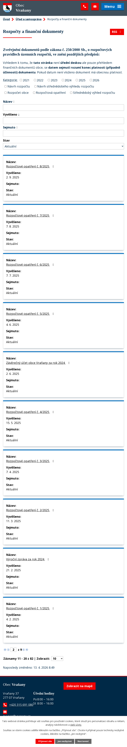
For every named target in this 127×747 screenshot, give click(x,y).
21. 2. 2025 (13, 570)
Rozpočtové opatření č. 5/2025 (30, 314)
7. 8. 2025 (12, 226)
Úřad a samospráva (29, 19)
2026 (96, 80)
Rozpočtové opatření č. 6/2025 (30, 265)
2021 (26, 80)
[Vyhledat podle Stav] (63, 146)
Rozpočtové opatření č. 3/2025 (30, 461)
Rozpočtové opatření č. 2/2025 (30, 510)
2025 (82, 80)
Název (7, 102)
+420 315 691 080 (21, 705)
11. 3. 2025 (13, 521)
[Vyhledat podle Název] (63, 107)
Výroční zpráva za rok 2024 (28, 559)
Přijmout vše (45, 741)
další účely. (76, 724)
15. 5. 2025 (13, 423)
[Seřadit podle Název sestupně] (14, 102)
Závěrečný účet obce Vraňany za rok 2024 (38, 363)
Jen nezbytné (65, 741)
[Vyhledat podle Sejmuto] (63, 133)
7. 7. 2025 (12, 275)
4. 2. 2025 (12, 619)
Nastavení (83, 741)
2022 (40, 80)
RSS (117, 32)
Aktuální (12, 195)
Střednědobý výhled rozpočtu (94, 93)
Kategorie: (10, 80)
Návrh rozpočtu (18, 86)
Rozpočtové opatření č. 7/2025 (30, 215)
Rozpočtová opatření (51, 93)
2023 (54, 80)
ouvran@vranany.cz (16, 716)
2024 (68, 80)
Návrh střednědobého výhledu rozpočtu (65, 86)
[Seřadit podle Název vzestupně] (14, 101)
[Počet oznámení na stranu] (57, 658)
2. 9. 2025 (12, 177)
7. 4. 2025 (12, 472)
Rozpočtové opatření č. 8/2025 (30, 166)
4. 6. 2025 (12, 325)
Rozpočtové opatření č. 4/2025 (30, 412)
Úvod (6, 19)
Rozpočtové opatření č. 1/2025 (30, 608)
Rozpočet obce (18, 93)
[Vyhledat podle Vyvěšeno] (63, 120)
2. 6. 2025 (12, 374)
